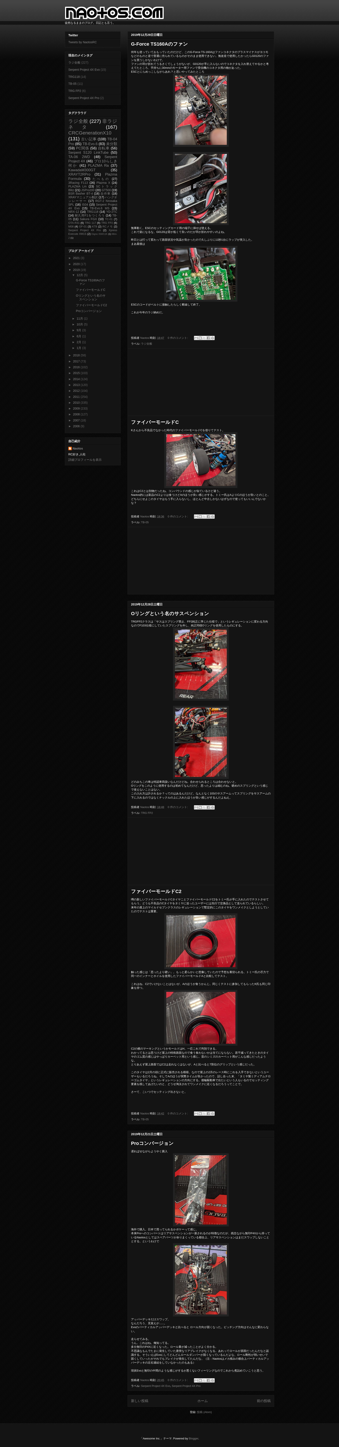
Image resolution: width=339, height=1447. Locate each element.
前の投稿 (264, 1401)
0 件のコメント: (178, 337)
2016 (77, 367)
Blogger (193, 1438)
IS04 (85, 204)
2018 (77, 355)
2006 (77, 426)
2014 (77, 379)
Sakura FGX (88, 219)
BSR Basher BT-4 (80, 193)
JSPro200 (87, 190)
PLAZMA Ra (98, 165)
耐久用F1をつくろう (90, 215)
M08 (71, 226)
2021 (77, 258)
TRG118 (74, 76)
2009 (77, 408)
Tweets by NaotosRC (82, 42)
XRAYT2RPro (79, 174)
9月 (79, 330)
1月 (79, 348)
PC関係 (82, 148)
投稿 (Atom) (204, 1412)
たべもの (101, 179)
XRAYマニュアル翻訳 (83, 197)
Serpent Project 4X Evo (155, 1386)
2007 (77, 420)
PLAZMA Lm (77, 186)
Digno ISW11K (99, 234)
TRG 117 (90, 222)
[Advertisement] (201, 382)
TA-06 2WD (79, 157)
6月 (79, 336)
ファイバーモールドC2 (156, 891)
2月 (79, 342)
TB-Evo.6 (90, 144)
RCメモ (107, 226)
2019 (77, 270)
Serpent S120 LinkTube (88, 152)
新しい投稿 (139, 1401)
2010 (77, 402)
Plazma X (103, 182)
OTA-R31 (74, 222)
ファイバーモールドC (155, 422)
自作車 (106, 193)
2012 (77, 390)
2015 (77, 373)
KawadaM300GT (82, 170)
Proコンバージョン (152, 1143)
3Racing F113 (78, 182)
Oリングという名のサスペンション (170, 613)
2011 (77, 397)
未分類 (111, 144)
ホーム (202, 1401)
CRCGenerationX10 (89, 133)
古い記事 (88, 139)
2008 (77, 414)
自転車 (104, 148)
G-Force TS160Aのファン (159, 44)
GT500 (106, 190)
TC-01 (109, 219)
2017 (77, 361)
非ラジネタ (92, 124)
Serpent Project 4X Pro (186, 1386)
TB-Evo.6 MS (99, 208)
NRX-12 (73, 211)
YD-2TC (111, 211)
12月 (80, 275)
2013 (77, 385)
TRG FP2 (147, 813)
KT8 (94, 226)
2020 (77, 264)
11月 (80, 318)
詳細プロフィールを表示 (85, 459)
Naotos (78, 448)
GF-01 (83, 226)
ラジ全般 (146, 343)
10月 (80, 324)
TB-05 (145, 522)
